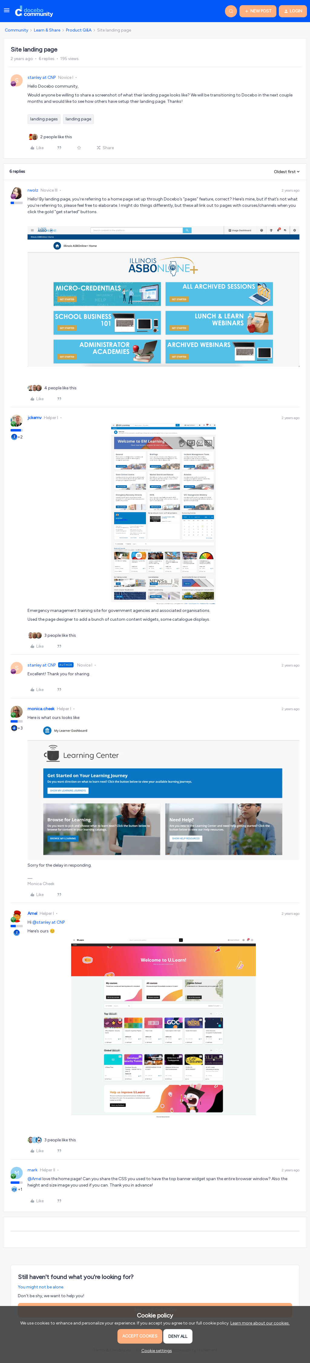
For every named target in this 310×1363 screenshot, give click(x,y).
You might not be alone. (41, 1287)
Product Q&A (78, 30)
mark (33, 1170)
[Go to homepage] (34, 11)
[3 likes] (60, 635)
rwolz (33, 190)
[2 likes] (56, 137)
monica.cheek (41, 708)
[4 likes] (60, 388)
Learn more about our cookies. (260, 1323)
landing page (78, 119)
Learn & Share (47, 30)
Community (16, 30)
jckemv (34, 417)
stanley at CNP (42, 77)
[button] (6, 12)
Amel (32, 913)
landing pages (44, 119)
